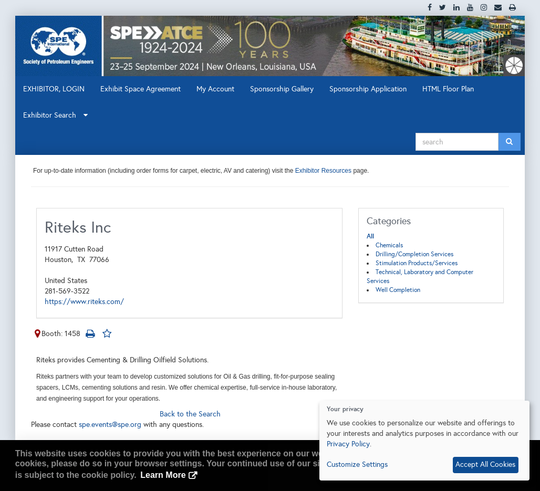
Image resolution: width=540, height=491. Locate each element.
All (370, 236)
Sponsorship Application (368, 89)
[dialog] (424, 440)
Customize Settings (357, 464)
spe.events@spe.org (110, 424)
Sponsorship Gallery (282, 89)
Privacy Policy (348, 444)
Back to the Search (190, 414)
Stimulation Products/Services (417, 263)
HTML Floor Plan (448, 89)
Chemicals (389, 245)
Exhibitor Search (55, 115)
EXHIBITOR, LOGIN (54, 89)
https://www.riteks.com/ (84, 301)
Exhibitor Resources (322, 170)
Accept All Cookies (485, 464)
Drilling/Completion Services (414, 254)
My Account (215, 89)
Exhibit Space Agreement (140, 89)
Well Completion (398, 290)
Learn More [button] (162, 475)
